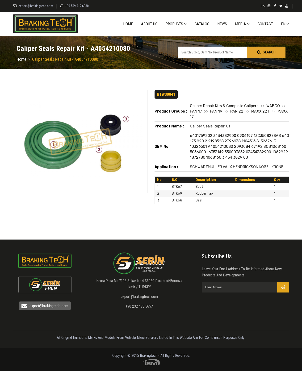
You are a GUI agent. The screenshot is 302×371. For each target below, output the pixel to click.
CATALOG (202, 24)
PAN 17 (196, 111)
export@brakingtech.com (35, 6)
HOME (128, 24)
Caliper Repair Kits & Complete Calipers (224, 106)
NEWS (222, 24)
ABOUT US (149, 24)
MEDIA (242, 24)
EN (285, 24)
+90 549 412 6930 (77, 6)
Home (21, 59)
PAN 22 (236, 111)
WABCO (273, 106)
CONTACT (265, 24)
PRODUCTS (176, 24)
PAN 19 (216, 111)
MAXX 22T (260, 111)
